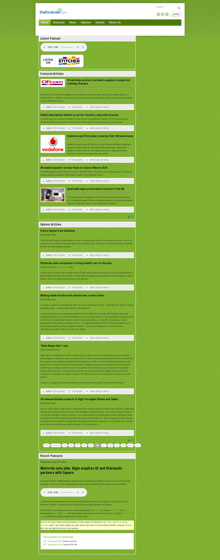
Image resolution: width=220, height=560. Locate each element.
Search (179, 8)
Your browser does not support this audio (63, 47)
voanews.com (61, 267)
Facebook (44, 525)
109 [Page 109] (116, 445)
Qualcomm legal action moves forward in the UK (95, 189)
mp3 (56, 513)
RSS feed (115, 510)
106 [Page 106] (97, 445)
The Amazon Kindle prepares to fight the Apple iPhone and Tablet (79, 399)
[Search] (166, 7)
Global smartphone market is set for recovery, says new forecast (79, 115)
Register (128, 525)
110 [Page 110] (123, 445)
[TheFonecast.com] (53, 11)
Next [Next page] (130, 445)
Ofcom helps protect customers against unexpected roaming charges (98, 81)
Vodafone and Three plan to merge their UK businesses (100, 136)
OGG (64, 513)
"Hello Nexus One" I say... (55, 346)
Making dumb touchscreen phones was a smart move (72, 295)
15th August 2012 (54, 541)
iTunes (97, 510)
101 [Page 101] (64, 445)
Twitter (109, 522)
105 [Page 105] (90, 445)
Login (176, 14)
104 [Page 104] (84, 445)
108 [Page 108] (110, 445)
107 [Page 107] (103, 445)
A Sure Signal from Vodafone (57, 231)
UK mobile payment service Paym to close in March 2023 (73, 168)
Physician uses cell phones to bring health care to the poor (76, 263)
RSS (132, 217)
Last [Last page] (138, 445)
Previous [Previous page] (56, 445)
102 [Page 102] (71, 445)
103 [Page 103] (77, 445)
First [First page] (46, 445)
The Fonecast (58, 107)
